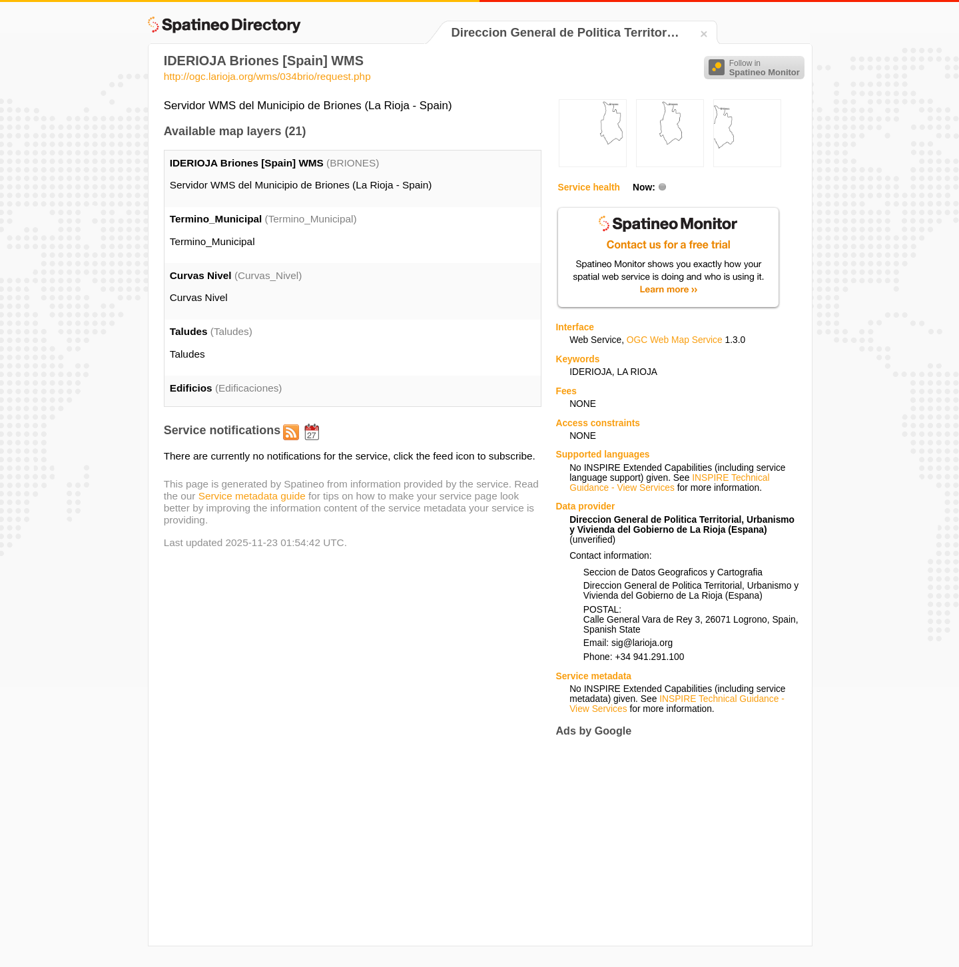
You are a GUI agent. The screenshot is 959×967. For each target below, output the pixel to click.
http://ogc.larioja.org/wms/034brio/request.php (267, 76)
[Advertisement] (667, 841)
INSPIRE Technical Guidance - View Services (669, 483)
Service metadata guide (252, 495)
